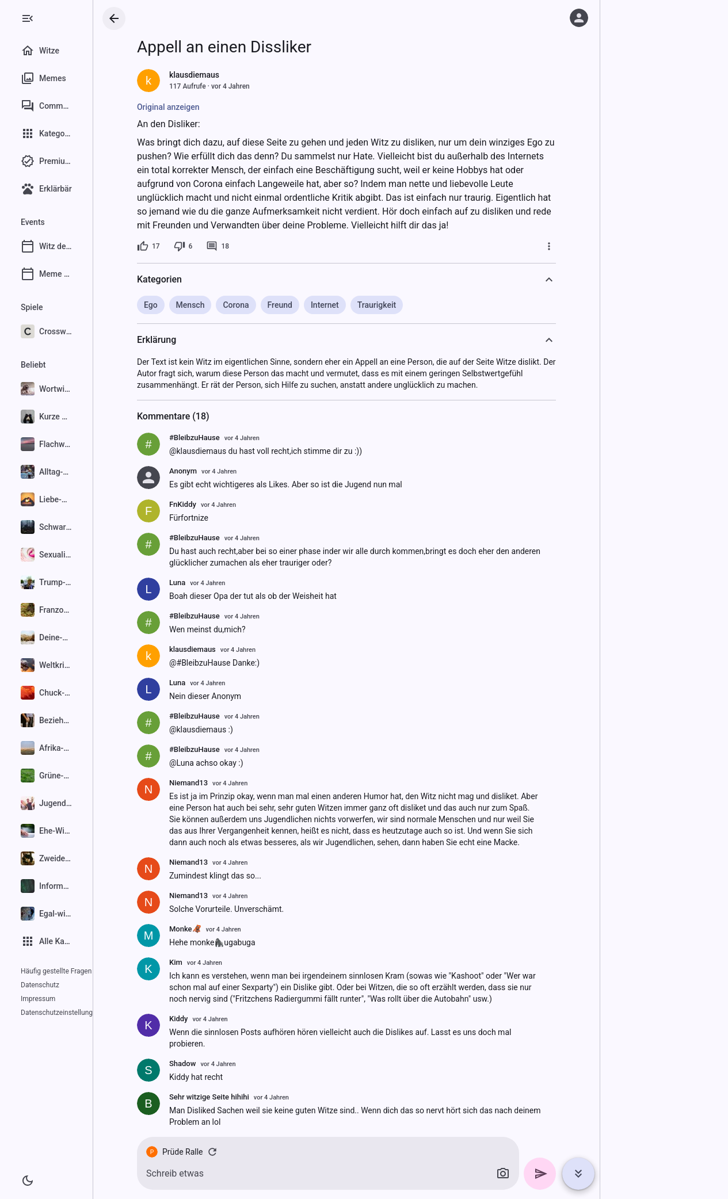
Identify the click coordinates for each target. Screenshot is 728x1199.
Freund (307, 305)
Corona (263, 305)
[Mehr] (577, 246)
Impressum (83, 985)
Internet (352, 305)
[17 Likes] (176, 246)
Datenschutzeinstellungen (60, 999)
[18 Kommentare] (245, 246)
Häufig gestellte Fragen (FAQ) (65, 971)
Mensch (217, 305)
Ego (178, 305)
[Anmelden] (578, 17)
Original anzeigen (196, 107)
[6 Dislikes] (210, 246)
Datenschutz (40, 985)
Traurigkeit (403, 305)
